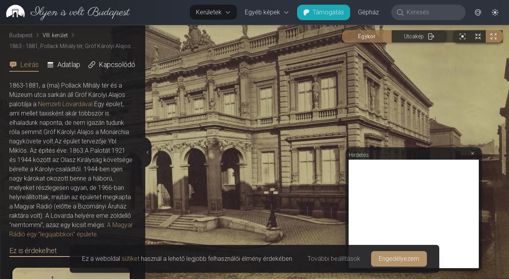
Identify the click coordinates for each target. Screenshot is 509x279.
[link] (65, 12)
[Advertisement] (414, 214)
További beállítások (334, 258)
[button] (478, 12)
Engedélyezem (399, 258)
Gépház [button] (368, 12)
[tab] (26, 65)
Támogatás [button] (323, 12)
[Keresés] (432, 12)
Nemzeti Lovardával (65, 104)
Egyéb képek (267, 12)
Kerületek (213, 12)
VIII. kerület (55, 35)
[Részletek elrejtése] (146, 152)
